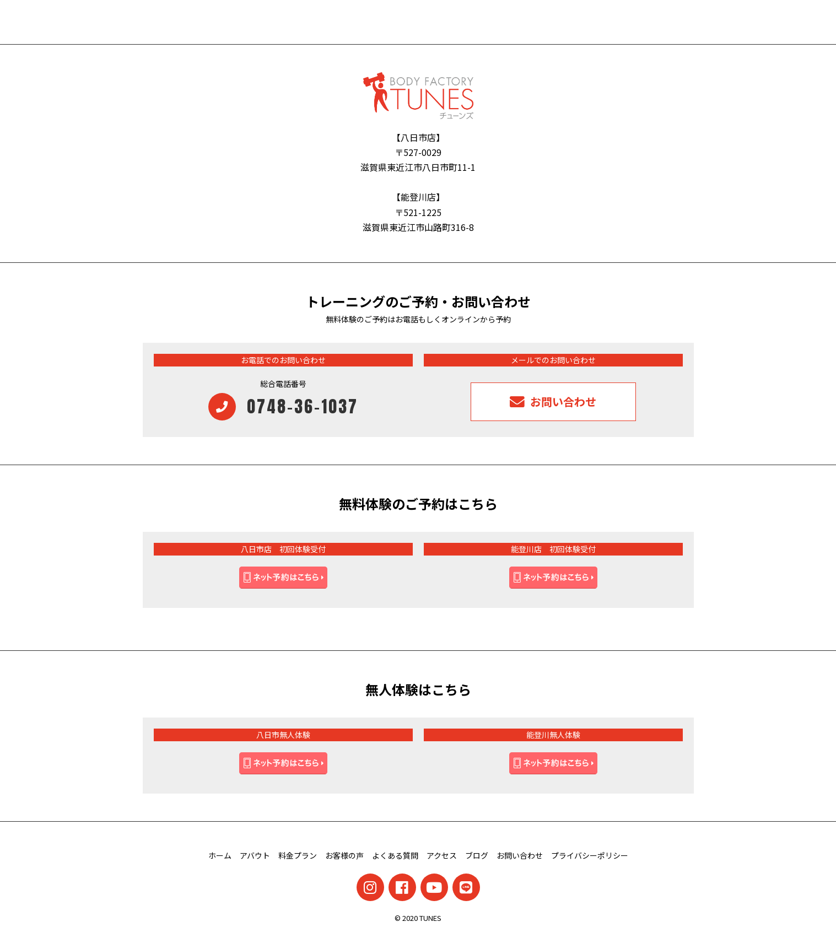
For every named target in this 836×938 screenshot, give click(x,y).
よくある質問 (395, 855)
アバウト (255, 855)
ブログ (476, 855)
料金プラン (297, 855)
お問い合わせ (520, 855)
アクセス (442, 855)
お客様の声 (344, 855)
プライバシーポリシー (589, 855)
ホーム (219, 855)
